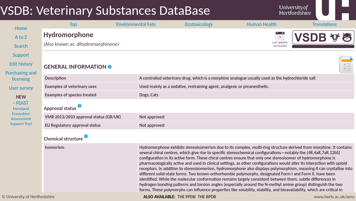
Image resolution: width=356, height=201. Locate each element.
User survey (21, 88)
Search (21, 46)
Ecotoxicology (199, 24)
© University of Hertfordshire (28, 196)
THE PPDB (186, 196)
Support (21, 55)
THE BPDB (207, 196)
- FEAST (21, 113)
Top (73, 24)
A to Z (21, 37)
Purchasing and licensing (20, 76)
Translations (324, 24)
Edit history (21, 64)
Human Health (261, 24)
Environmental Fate (136, 24)
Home (21, 28)
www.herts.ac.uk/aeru (334, 196)
